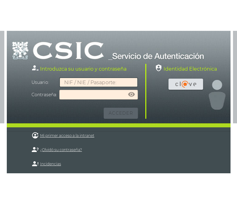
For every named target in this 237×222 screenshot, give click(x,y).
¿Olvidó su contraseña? (61, 149)
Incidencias (50, 164)
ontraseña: (44, 94)
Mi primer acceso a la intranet (67, 135)
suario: (40, 82)
